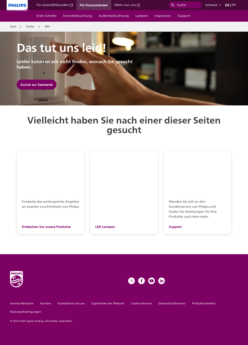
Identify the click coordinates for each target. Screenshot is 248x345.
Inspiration (163, 16)
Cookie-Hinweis (141, 303)
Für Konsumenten (94, 5)
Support (184, 16)
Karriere (45, 303)
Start (13, 27)
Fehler (30, 27)
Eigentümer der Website (107, 303)
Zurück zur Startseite (36, 85)
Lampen (141, 16)
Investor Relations (22, 303)
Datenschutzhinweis (172, 303)
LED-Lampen (105, 226)
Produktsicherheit (203, 303)
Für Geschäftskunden (54, 5)
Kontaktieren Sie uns (71, 303)
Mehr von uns (127, 5)
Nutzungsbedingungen (25, 311)
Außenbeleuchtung (114, 16)
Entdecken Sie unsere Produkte (46, 226)
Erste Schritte (46, 16)
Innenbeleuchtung (77, 16)
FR (234, 5)
